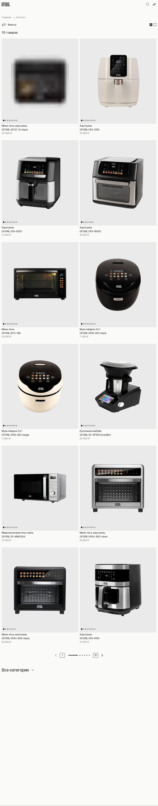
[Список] (155, 24)
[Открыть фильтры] (9, 25)
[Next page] (102, 655)
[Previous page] (56, 655)
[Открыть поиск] (148, 4)
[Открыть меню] (154, 4)
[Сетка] (151, 24)
